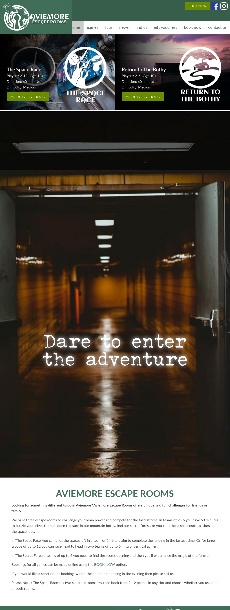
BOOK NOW (197, 6)
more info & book (27, 96)
